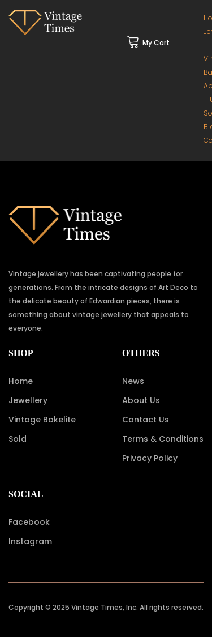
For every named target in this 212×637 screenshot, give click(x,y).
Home (20, 381)
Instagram (30, 541)
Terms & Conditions (163, 438)
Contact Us (145, 419)
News (133, 381)
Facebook (29, 522)
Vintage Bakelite (42, 419)
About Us (141, 400)
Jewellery (27, 400)
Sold (17, 438)
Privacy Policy (150, 458)
